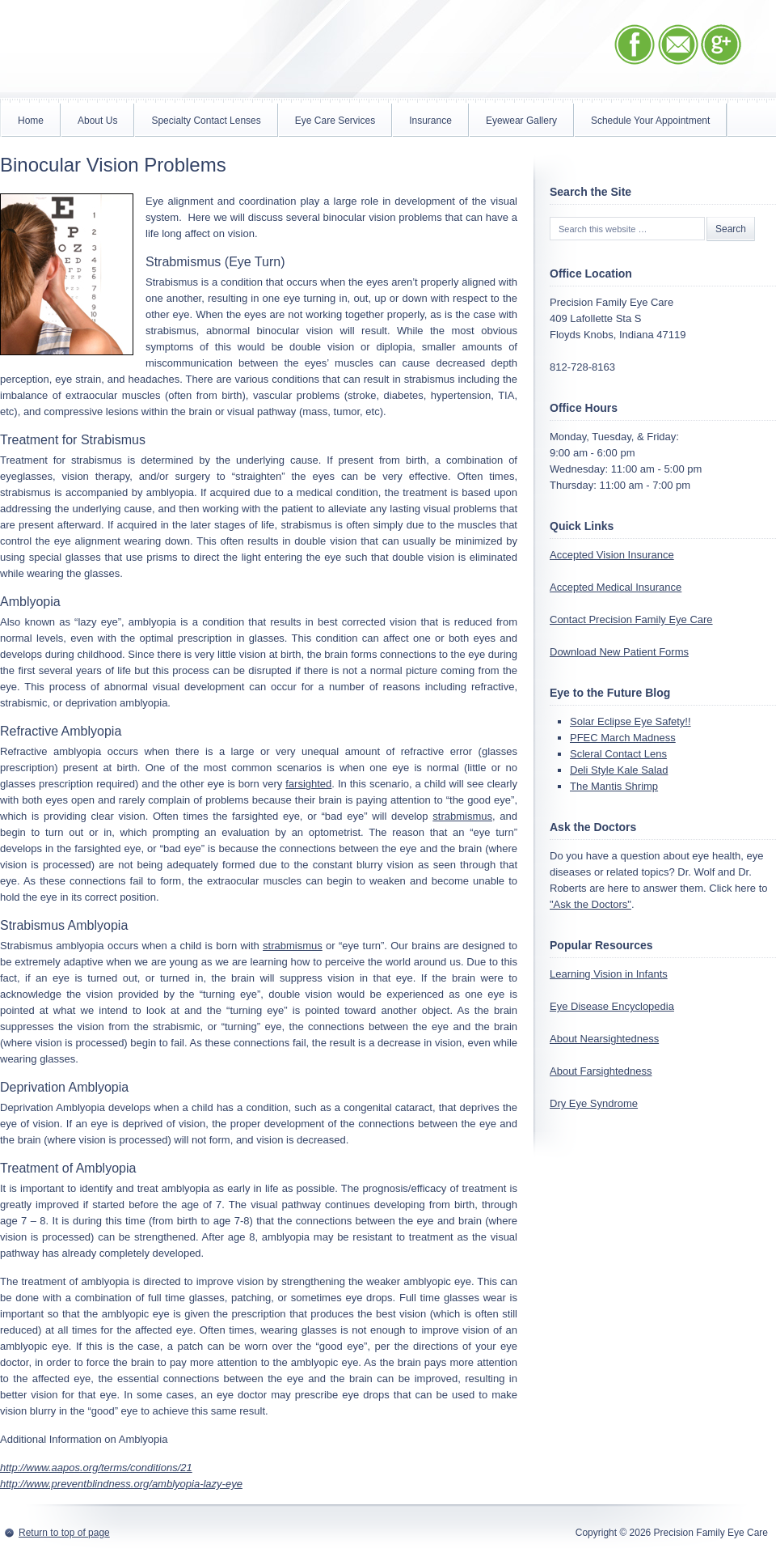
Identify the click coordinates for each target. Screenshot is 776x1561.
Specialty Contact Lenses (205, 120)
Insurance (430, 120)
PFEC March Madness (623, 738)
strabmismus (462, 816)
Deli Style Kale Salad (619, 770)
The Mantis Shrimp (614, 786)
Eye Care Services (335, 120)
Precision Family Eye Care (174, 51)
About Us (97, 120)
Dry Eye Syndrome (594, 1103)
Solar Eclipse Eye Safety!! (630, 721)
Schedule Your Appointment (650, 120)
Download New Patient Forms (619, 652)
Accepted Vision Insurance (612, 555)
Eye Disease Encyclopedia (612, 1006)
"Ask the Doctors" (590, 904)
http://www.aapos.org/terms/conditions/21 (96, 1467)
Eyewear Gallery (521, 120)
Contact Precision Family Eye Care (631, 619)
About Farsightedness (601, 1071)
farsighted (308, 784)
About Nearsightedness (604, 1039)
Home (31, 120)
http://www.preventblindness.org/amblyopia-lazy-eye (121, 1484)
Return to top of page (64, 1532)
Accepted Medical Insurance (615, 587)
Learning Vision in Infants (609, 974)
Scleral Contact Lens (618, 754)
